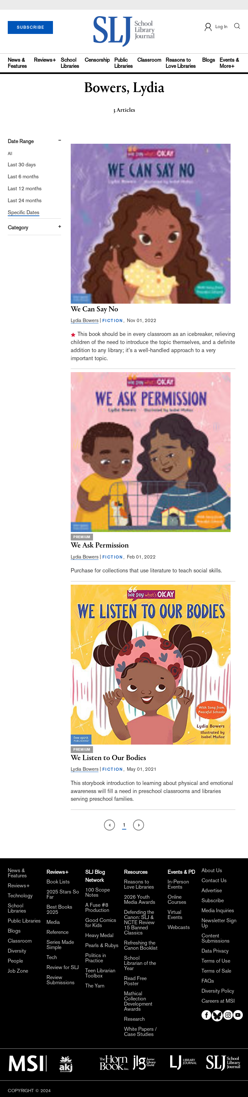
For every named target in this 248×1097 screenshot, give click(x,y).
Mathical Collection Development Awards (138, 1001)
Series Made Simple (60, 945)
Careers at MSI (218, 1001)
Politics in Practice (95, 958)
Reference (57, 932)
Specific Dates (23, 212)
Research (134, 1019)
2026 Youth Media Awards (139, 899)
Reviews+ (45, 60)
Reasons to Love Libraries (181, 63)
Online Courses (177, 899)
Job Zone (18, 971)
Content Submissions (216, 938)
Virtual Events (175, 915)
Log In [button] (215, 27)
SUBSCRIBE (30, 27)
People (15, 961)
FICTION (112, 321)
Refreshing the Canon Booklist (141, 945)
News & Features (17, 63)
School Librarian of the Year (140, 963)
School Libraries (70, 63)
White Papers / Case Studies (140, 1032)
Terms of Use (216, 961)
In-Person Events (178, 884)
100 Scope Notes (97, 892)
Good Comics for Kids (100, 923)
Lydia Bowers (84, 320)
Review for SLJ (62, 967)
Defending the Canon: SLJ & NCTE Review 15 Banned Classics (139, 922)
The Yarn (94, 985)
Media (53, 922)
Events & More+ (229, 63)
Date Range (21, 141)
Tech (51, 957)
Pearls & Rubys (102, 945)
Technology (20, 895)
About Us (212, 870)
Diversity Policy (218, 991)
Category (18, 228)
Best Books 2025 (59, 909)
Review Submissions (60, 980)
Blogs (208, 60)
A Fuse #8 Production (97, 908)
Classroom (149, 60)
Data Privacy (215, 951)
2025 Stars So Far (62, 894)
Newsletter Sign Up (219, 923)
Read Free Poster (135, 981)
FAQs (208, 981)
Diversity (17, 951)
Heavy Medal (99, 935)
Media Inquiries (218, 910)
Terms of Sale (216, 971)
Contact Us (214, 880)
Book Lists (58, 881)
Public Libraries (123, 63)
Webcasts (179, 927)
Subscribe (213, 900)
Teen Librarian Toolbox (100, 973)
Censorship (97, 60)
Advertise (212, 890)
